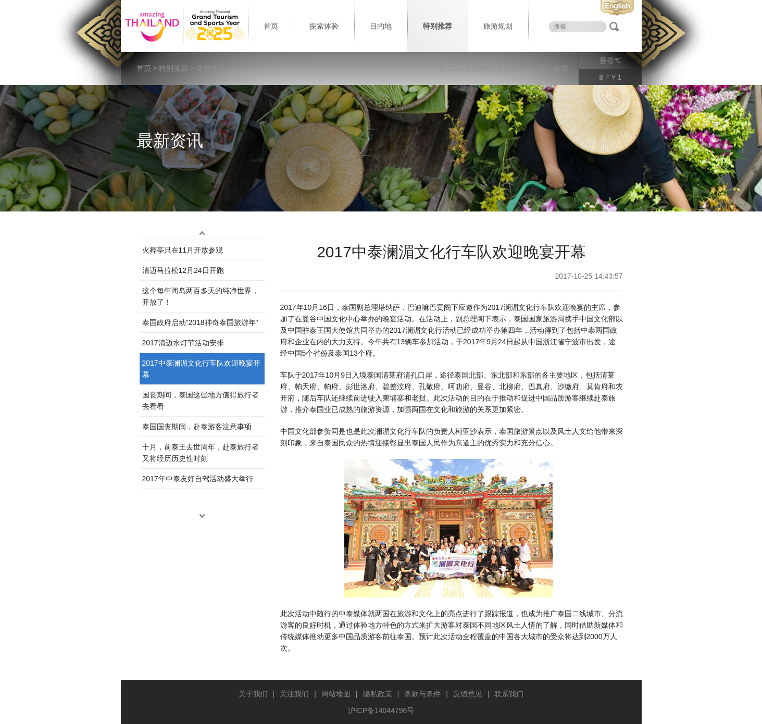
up (202, 233)
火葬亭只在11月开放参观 (182, 250)
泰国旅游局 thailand (183, 26)
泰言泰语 (553, 68)
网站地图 (336, 694)
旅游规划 (498, 26)
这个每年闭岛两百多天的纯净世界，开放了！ (200, 296)
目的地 (381, 26)
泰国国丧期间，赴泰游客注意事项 (197, 426)
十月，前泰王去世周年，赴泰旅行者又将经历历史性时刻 (200, 453)
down (202, 516)
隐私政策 (377, 694)
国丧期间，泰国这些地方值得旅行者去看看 (200, 400)
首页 (271, 26)
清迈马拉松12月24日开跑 (183, 270)
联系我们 (508, 694)
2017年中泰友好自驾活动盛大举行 (197, 479)
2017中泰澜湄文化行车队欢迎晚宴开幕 (201, 369)
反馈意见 (467, 694)
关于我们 (253, 694)
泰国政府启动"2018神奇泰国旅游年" (200, 322)
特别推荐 (437, 26)
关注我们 (294, 694)
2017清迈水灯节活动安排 (183, 343)
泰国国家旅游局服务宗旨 (478, 68)
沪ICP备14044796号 (381, 710)
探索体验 (324, 26)
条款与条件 (422, 694)
